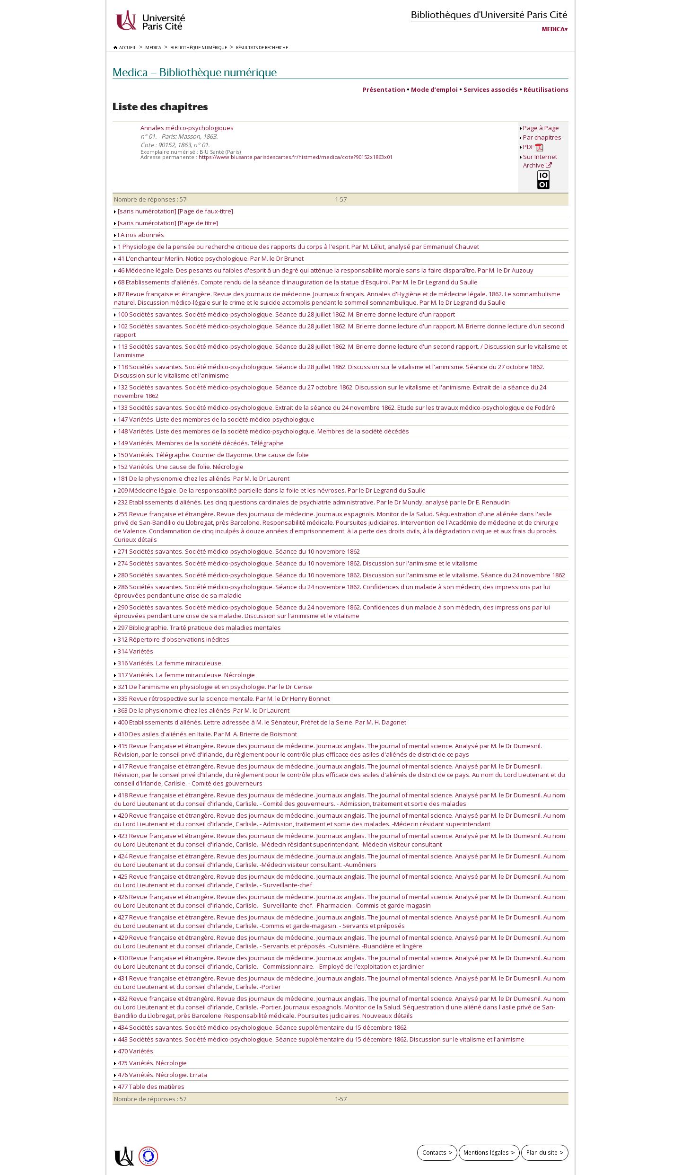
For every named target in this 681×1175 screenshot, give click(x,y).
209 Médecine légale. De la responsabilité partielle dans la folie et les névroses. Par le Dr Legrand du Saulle (270, 490)
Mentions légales (486, 1152)
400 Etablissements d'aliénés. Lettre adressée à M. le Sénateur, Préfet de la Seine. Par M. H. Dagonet (260, 722)
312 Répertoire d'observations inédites (171, 639)
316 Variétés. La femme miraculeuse (167, 663)
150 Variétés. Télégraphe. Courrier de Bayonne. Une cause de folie (211, 455)
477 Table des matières (149, 1086)
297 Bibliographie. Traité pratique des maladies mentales (197, 627)
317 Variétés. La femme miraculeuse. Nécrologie (184, 675)
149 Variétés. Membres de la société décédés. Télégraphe (199, 443)
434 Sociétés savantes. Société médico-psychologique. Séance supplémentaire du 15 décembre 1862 (260, 1027)
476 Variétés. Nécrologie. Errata (160, 1074)
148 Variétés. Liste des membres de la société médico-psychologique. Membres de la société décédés (261, 431)
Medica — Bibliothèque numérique (195, 72)
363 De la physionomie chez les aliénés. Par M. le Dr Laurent (201, 710)
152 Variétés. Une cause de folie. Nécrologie (179, 466)
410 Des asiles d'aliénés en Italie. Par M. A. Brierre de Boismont (205, 734)
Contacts (434, 1152)
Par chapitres (542, 137)
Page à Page (541, 128)
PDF (533, 146)
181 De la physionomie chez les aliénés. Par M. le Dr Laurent (201, 478)
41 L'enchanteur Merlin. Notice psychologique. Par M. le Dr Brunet (209, 258)
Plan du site (542, 1152)
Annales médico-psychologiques (187, 128)
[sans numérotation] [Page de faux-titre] (173, 211)
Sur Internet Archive (540, 160)
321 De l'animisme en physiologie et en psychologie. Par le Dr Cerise (213, 686)
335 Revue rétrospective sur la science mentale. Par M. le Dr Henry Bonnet (222, 698)
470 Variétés (133, 1051)
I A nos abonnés (139, 234)
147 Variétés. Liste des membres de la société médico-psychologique (214, 419)
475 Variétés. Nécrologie (150, 1063)
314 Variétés (133, 651)
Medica (553, 29)
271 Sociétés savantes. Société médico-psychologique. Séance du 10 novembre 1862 (237, 551)
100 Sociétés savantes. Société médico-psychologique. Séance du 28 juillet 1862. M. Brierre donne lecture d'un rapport (284, 314)
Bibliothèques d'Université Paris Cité (489, 14)
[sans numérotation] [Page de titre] (166, 223)
